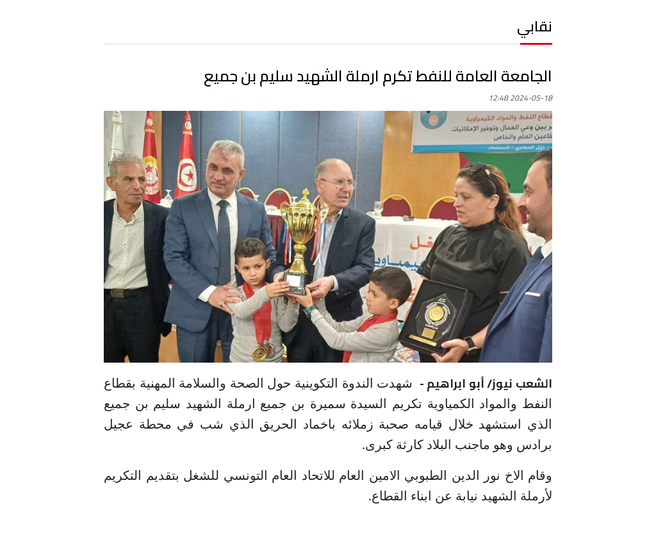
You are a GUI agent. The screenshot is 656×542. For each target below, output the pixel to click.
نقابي (534, 26)
